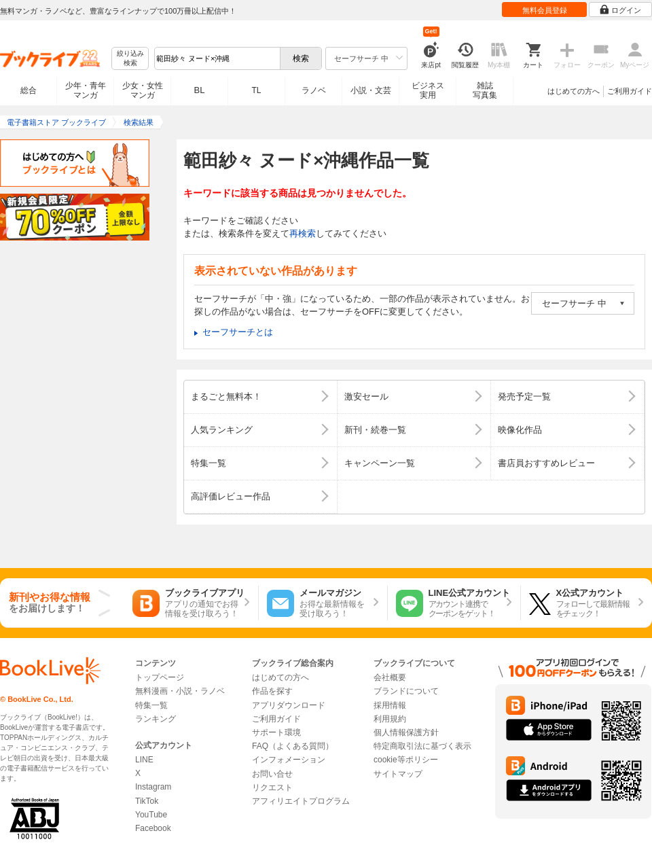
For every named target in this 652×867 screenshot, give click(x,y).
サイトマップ (398, 774)
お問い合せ (272, 774)
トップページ (159, 677)
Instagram (153, 787)
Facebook (153, 828)
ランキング (155, 719)
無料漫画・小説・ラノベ (180, 691)
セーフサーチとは (237, 332)
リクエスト (272, 787)
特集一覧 (151, 705)
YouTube (151, 814)
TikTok (146, 801)
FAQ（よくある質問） (292, 746)
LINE (144, 759)
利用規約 (390, 719)
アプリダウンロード (288, 705)
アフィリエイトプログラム (301, 801)
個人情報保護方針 (406, 732)
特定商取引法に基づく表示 (422, 746)
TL (256, 90)
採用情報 (390, 705)
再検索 (302, 233)
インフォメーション (288, 759)
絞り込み (130, 59)
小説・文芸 (370, 90)
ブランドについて (406, 691)
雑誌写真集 (485, 90)
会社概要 (390, 677)
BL (199, 90)
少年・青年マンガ (85, 90)
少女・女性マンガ (142, 90)
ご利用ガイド (629, 91)
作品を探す (272, 691)
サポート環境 (276, 732)
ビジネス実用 (428, 90)
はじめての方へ (573, 91)
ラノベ (314, 90)
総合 (28, 90)
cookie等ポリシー (406, 759)
